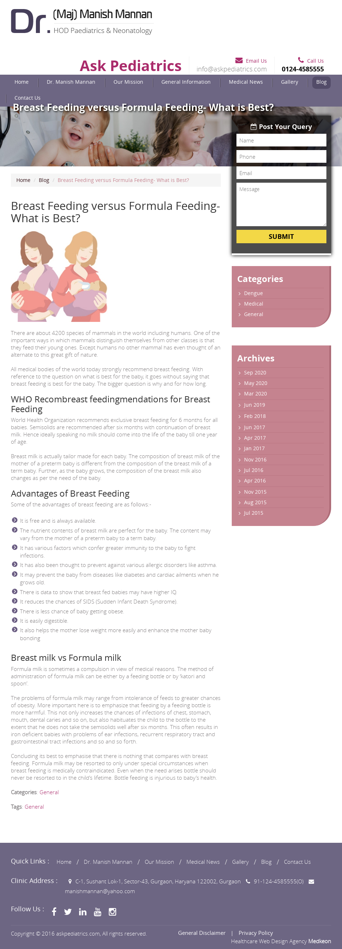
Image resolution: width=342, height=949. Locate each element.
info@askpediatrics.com (232, 69)
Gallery (289, 81)
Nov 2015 (255, 491)
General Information (186, 81)
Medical (253, 303)
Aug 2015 (255, 502)
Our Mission (128, 81)
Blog (321, 81)
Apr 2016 (255, 480)
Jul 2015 (253, 512)
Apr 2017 (255, 437)
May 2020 (255, 383)
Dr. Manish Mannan (71, 81)
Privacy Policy (256, 932)
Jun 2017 (254, 427)
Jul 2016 (253, 470)
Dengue (253, 293)
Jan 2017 (254, 448)
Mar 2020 (255, 393)
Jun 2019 (254, 404)
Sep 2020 (255, 372)
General (49, 792)
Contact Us (28, 97)
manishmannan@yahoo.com (100, 891)
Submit (281, 236)
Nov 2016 (255, 459)
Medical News (246, 81)
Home (22, 81)
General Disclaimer (202, 932)
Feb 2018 (255, 416)
